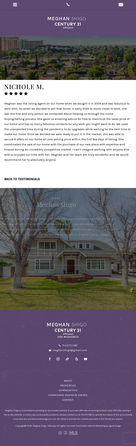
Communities (68, 390)
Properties (68, 385)
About (68, 380)
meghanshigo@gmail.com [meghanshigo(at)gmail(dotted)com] (70, 350)
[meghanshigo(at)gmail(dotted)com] (121, 5)
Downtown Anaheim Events (68, 395)
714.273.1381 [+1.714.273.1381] (70, 345)
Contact (68, 399)
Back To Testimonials (22, 179)
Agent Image (115, 426)
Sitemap (51, 426)
